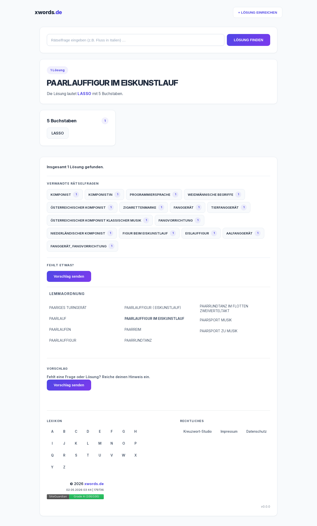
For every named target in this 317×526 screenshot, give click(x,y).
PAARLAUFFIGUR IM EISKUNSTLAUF (154, 319)
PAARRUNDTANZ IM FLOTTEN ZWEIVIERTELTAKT (224, 308)
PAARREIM (133, 329)
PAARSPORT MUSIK (216, 320)
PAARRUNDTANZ (138, 340)
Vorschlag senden (69, 276)
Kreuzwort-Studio (198, 431)
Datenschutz (256, 431)
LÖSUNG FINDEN (248, 40)
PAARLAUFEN (60, 329)
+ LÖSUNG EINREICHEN (257, 12)
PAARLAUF (57, 319)
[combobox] (135, 40)
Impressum (229, 431)
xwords (48, 12)
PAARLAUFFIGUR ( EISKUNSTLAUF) (153, 308)
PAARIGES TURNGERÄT (68, 308)
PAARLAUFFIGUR (62, 340)
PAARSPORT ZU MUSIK (219, 331)
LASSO (58, 133)
